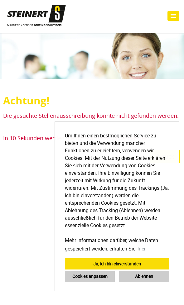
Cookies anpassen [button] (90, 276)
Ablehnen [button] (144, 276)
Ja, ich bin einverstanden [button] (117, 264)
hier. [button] (142, 248)
